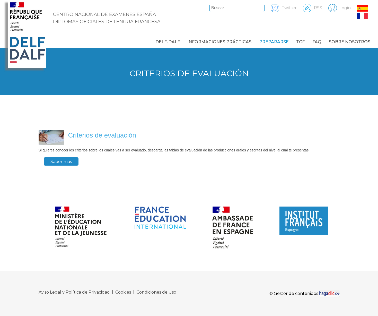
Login (337, 7)
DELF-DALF (167, 41)
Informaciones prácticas (219, 41)
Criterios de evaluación (102, 135)
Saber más (61, 161)
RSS (310, 7)
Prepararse (274, 41)
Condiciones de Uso (156, 292)
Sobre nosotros (349, 41)
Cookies (123, 292)
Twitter (281, 7)
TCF (300, 41)
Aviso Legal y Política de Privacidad (74, 292)
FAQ (316, 41)
